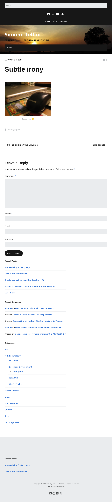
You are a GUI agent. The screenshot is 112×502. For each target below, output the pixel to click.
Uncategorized (12, 422)
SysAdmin (14, 377)
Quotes (8, 409)
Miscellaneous (12, 390)
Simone (8, 308)
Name (8, 213)
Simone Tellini (23, 34)
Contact (63, 21)
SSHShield (10, 292)
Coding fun (17, 371)
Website (9, 239)
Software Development (20, 367)
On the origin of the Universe (22, 144)
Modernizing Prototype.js (17, 267)
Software (13, 360)
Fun (6, 349)
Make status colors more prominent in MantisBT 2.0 (30, 286)
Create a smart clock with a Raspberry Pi (24, 280)
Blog (55, 21)
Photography (13, 129)
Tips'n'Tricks (15, 384)
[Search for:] (56, 5)
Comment (10, 175)
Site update (99, 144)
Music (7, 397)
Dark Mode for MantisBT (17, 273)
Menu (11, 47)
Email (8, 226)
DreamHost (60, 486)
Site (7, 416)
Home (47, 21)
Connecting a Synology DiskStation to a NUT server (38, 321)
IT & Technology (13, 355)
